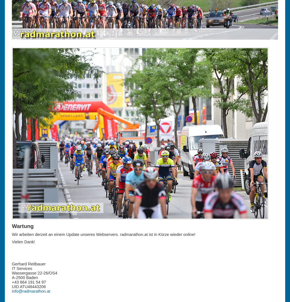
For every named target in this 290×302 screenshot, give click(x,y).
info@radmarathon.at (31, 291)
